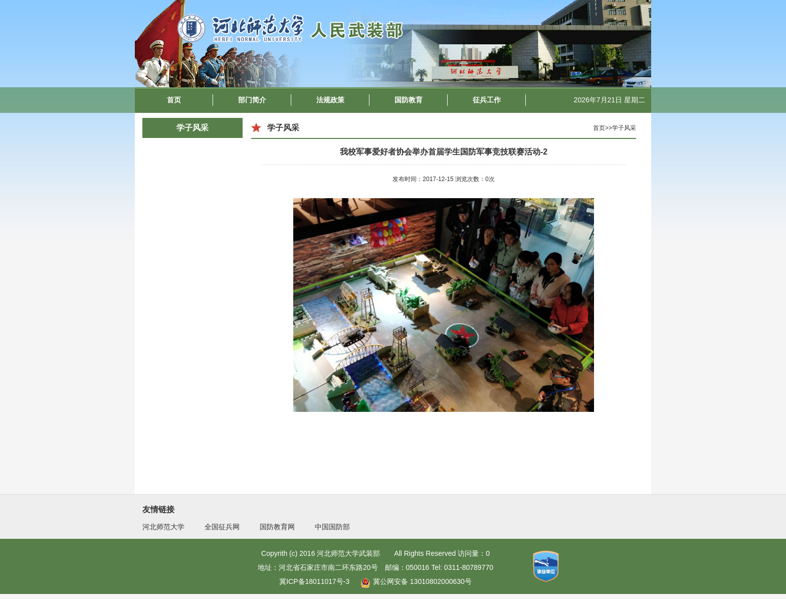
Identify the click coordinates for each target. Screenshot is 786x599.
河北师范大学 (163, 527)
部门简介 (252, 100)
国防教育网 (277, 527)
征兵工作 (487, 100)
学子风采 (192, 127)
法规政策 (330, 100)
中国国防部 (332, 527)
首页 (174, 100)
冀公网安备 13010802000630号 (413, 581)
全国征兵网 (222, 527)
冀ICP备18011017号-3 (314, 581)
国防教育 (409, 100)
